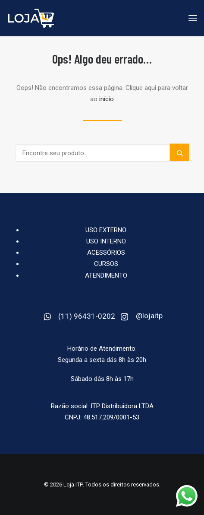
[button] (179, 152)
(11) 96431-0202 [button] (86, 316)
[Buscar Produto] (102, 153)
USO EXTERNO (105, 230)
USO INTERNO (106, 241)
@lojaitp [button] (149, 315)
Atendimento (106, 275)
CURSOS (106, 264)
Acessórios (106, 252)
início (106, 99)
